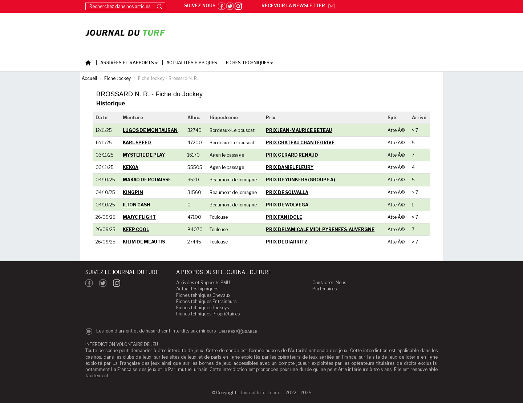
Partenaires (324, 288)
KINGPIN (133, 192)
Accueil (89, 78)
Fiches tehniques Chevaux (203, 295)
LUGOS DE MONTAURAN (150, 130)
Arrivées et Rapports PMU (203, 282)
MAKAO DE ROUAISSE (147, 179)
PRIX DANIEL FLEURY (289, 167)
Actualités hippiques (197, 288)
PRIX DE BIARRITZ (287, 242)
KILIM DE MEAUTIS (144, 242)
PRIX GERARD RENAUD (292, 155)
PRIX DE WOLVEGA (287, 204)
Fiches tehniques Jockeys (202, 307)
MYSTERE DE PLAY (144, 155)
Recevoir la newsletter (298, 5)
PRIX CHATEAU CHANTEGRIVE (300, 142)
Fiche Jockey (117, 78)
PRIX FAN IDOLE (284, 217)
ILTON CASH (136, 204)
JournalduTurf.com (259, 392)
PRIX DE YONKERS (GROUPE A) (300, 179)
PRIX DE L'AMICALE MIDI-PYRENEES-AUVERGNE (320, 229)
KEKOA (130, 167)
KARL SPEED (137, 142)
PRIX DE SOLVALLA (287, 192)
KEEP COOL (136, 229)
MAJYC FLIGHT (139, 217)
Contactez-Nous (329, 282)
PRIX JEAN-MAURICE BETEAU (299, 130)
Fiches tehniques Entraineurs (206, 301)
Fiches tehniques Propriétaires (208, 314)
